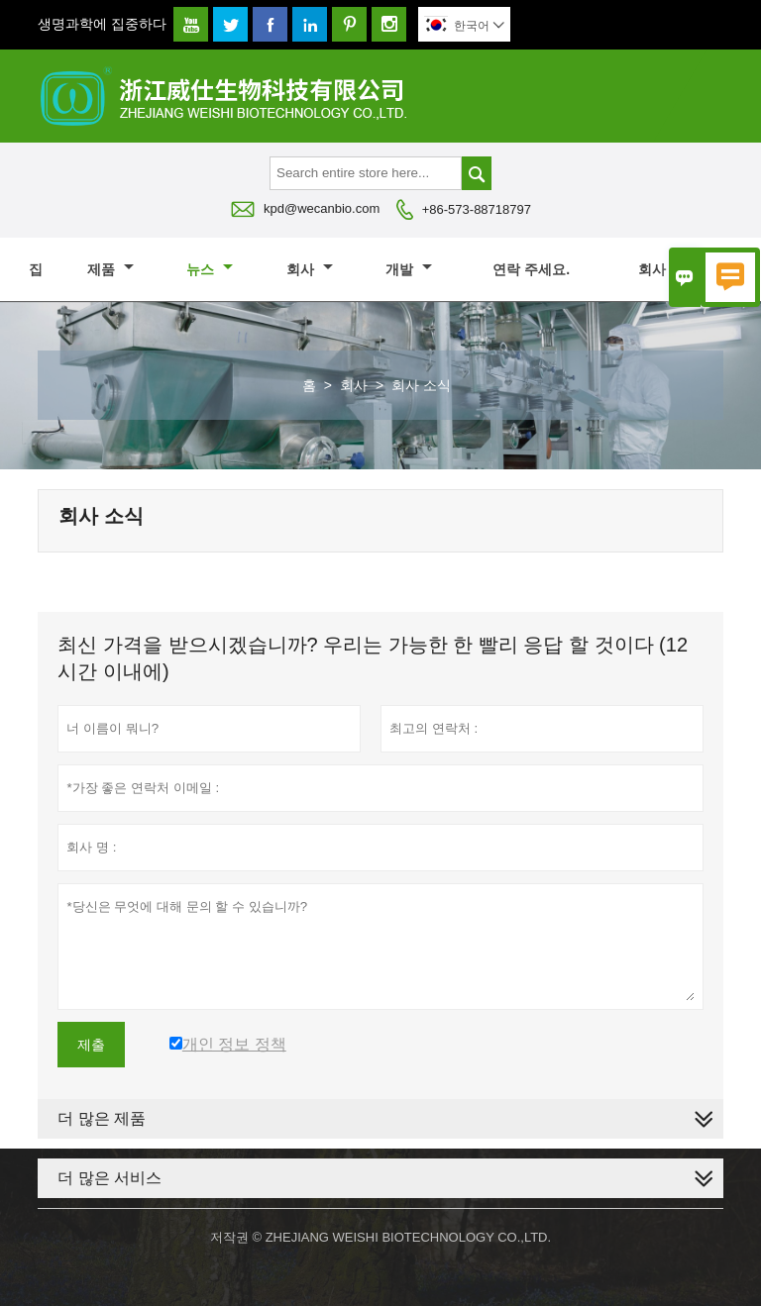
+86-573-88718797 (476, 209)
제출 (91, 1045)
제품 (110, 269)
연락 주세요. (531, 269)
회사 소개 (677, 269)
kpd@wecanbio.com (322, 208)
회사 (309, 269)
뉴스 (209, 269)
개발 (408, 269)
